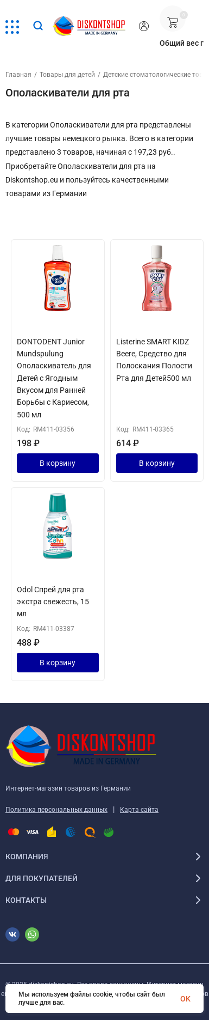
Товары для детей (67, 74)
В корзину (57, 463)
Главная (18, 74)
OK (185, 998)
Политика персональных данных (56, 809)
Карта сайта (139, 809)
